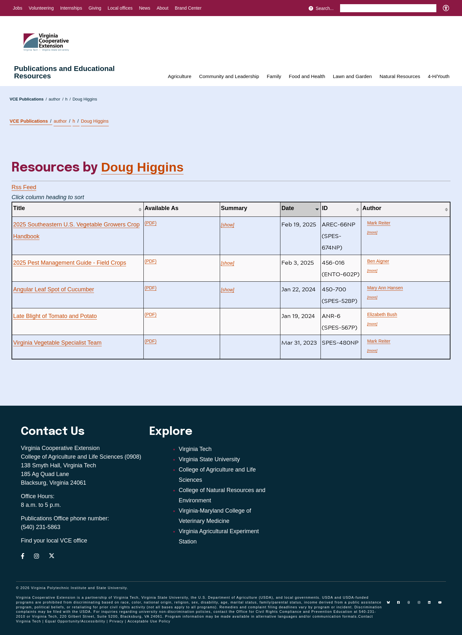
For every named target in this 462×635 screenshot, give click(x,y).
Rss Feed (24, 187)
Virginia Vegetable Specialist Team (57, 343)
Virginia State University (209, 459)
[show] (228, 224)
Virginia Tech (195, 449)
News (144, 8)
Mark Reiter (378, 222)
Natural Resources (400, 76)
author (55, 99)
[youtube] (442, 605)
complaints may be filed (39, 611)
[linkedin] (432, 605)
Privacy (116, 621)
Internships (71, 8)
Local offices (120, 8)
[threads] (411, 605)
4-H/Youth (438, 76)
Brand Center (188, 8)
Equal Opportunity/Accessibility (75, 621)
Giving (95, 8)
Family (274, 76)
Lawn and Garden (352, 76)
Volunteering (41, 8)
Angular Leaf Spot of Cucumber (53, 289)
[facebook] (401, 605)
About (162, 8)
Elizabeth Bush (382, 314)
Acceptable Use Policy (148, 621)
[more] (372, 232)
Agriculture (179, 76)
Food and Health (307, 76)
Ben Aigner (378, 261)
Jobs (17, 8)
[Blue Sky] (391, 605)
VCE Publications (28, 99)
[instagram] (421, 605)
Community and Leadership (229, 76)
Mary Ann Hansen (385, 287)
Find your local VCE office (54, 540)
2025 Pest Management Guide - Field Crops (69, 263)
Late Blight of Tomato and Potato (55, 316)
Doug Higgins (85, 99)
